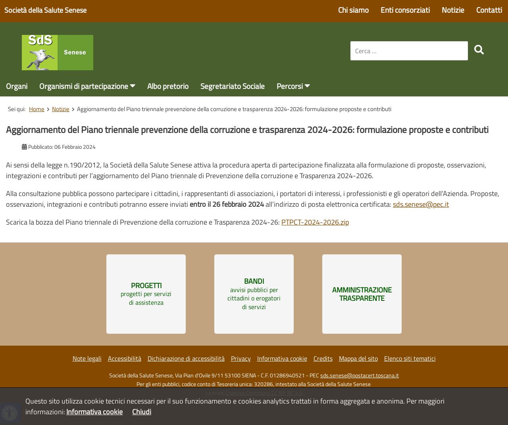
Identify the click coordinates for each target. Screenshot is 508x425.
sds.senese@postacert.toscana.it (359, 375)
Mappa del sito (358, 358)
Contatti (489, 9)
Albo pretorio (168, 86)
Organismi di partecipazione (83, 86)
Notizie (453, 9)
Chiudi (141, 411)
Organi (16, 86)
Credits (323, 358)
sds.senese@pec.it (421, 204)
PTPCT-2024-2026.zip (315, 222)
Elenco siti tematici (410, 358)
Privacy (241, 358)
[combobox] (409, 50)
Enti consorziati (405, 9)
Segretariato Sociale (232, 86)
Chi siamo (353, 9)
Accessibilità (124, 358)
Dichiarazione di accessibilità (186, 358)
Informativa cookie (282, 358)
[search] (479, 49)
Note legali (87, 358)
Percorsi (290, 86)
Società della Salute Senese (45, 10)
